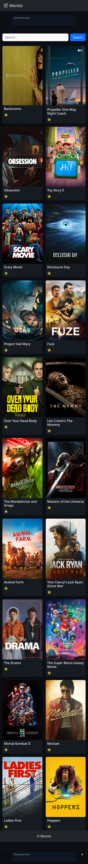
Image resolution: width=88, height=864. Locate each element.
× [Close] (82, 854)
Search (78, 37)
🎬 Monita (13, 5)
